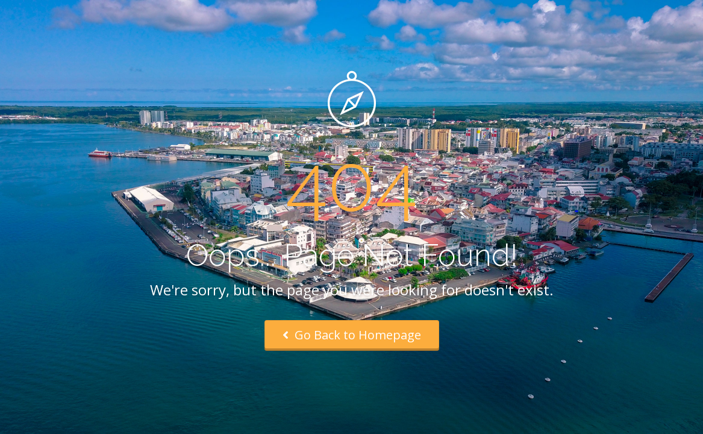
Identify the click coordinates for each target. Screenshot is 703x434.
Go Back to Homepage (352, 335)
